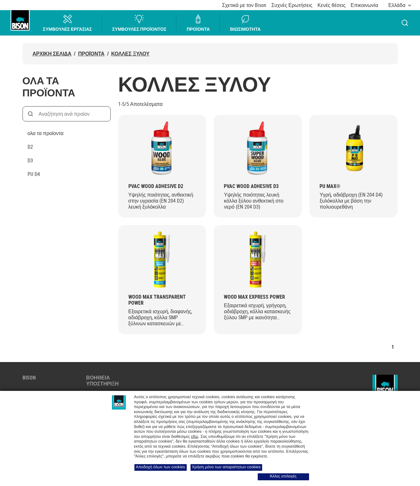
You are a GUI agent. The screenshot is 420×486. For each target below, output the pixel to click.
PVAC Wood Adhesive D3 (251, 186)
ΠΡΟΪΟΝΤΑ (198, 23)
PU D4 (34, 174)
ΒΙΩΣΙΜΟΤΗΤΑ (245, 23)
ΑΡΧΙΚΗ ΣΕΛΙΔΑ (52, 54)
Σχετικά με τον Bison (244, 5)
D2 (30, 146)
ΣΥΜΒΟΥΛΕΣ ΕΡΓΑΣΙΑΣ (67, 23)
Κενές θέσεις (331, 5)
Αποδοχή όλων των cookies (160, 467)
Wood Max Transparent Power (157, 300)
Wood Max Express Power (254, 297)
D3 (30, 160)
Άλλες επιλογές (283, 476)
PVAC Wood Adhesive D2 (155, 186)
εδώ (194, 436)
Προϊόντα (91, 54)
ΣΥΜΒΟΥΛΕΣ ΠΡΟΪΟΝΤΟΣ (140, 23)
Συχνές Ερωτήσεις (291, 5)
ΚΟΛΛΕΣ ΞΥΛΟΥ (130, 54)
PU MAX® (330, 186)
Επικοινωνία (364, 5)
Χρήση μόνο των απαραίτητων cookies (226, 467)
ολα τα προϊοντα (46, 133)
